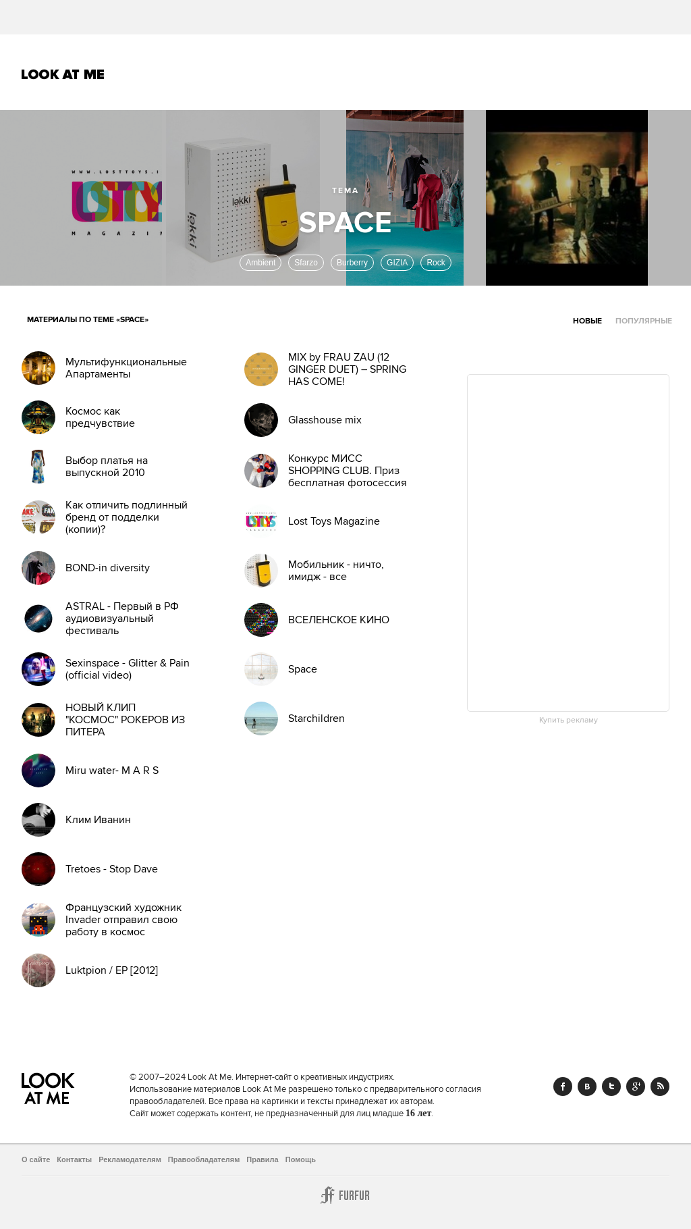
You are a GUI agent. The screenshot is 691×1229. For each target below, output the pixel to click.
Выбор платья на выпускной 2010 (106, 466)
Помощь (300, 1159)
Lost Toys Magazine (334, 521)
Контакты (74, 1159)
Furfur (345, 1195)
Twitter (611, 1086)
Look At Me (63, 74)
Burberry (352, 262)
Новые (587, 321)
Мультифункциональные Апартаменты (126, 368)
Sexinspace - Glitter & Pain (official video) (127, 669)
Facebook (562, 1086)
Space (302, 669)
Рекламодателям (130, 1159)
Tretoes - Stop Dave (111, 869)
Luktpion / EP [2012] (111, 970)
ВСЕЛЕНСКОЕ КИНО (338, 620)
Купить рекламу (568, 720)
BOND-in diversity (107, 568)
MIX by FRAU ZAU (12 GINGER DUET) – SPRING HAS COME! (347, 369)
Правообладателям (204, 1159)
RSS (660, 1086)
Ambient (260, 262)
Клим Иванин (98, 820)
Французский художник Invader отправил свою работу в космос (123, 919)
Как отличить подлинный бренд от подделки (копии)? (126, 517)
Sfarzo (306, 262)
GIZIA (397, 262)
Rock (435, 262)
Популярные (643, 321)
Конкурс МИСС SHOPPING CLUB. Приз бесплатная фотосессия (347, 470)
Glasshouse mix (325, 420)
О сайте (36, 1159)
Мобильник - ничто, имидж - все (336, 570)
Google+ (635, 1086)
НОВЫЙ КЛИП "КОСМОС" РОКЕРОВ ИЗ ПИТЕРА (125, 720)
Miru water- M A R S (112, 770)
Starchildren (316, 718)
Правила (262, 1159)
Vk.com (587, 1086)
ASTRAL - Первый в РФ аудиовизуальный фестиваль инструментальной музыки (122, 630)
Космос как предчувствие (100, 417)
